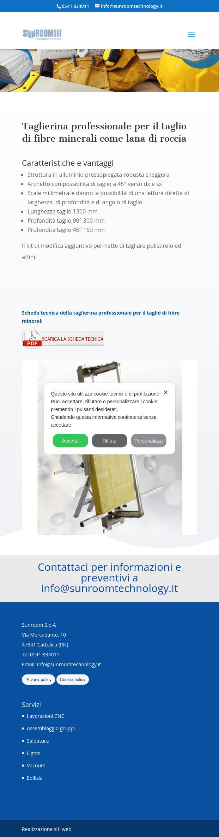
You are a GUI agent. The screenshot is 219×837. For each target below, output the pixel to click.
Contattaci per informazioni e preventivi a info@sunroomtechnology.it (109, 577)
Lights (34, 753)
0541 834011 (75, 6)
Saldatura (38, 740)
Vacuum (36, 765)
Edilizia (35, 777)
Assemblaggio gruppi (51, 728)
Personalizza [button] (148, 441)
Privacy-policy (38, 679)
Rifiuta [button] (110, 441)
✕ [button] (165, 392)
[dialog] (109, 419)
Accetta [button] (70, 441)
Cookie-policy (72, 679)
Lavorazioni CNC (45, 716)
